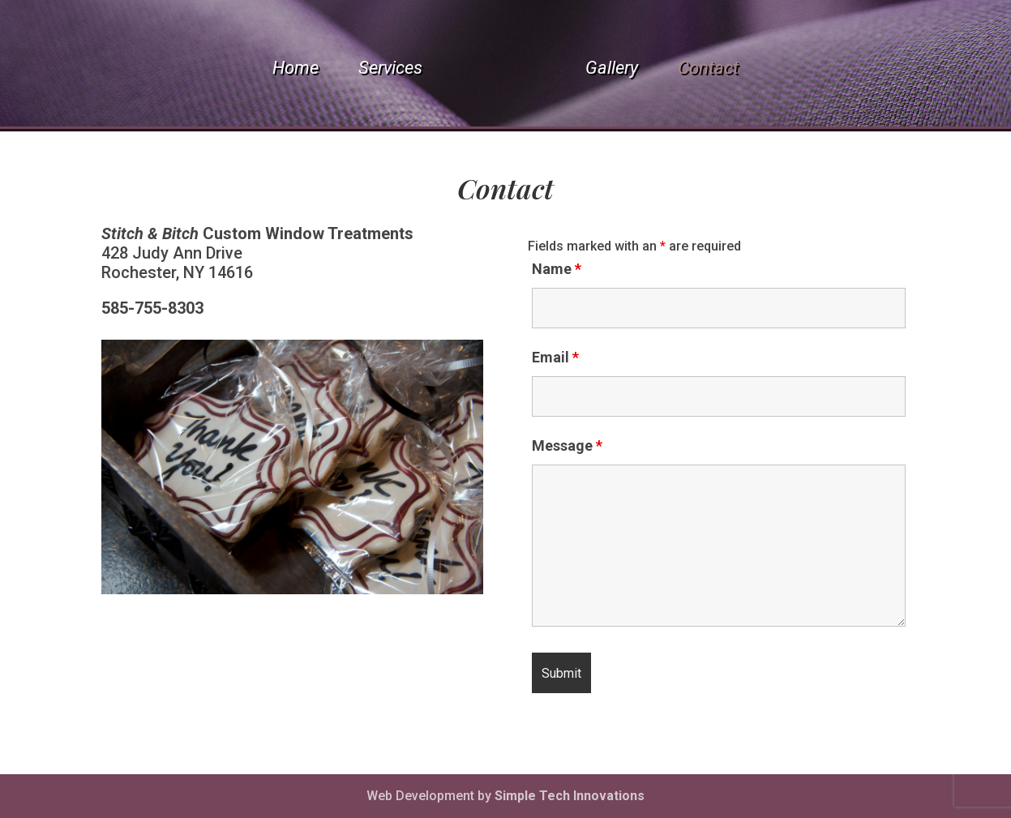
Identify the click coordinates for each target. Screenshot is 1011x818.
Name (556, 268)
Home (295, 70)
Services (390, 70)
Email (555, 357)
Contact (708, 70)
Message (567, 445)
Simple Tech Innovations (570, 795)
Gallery (611, 70)
